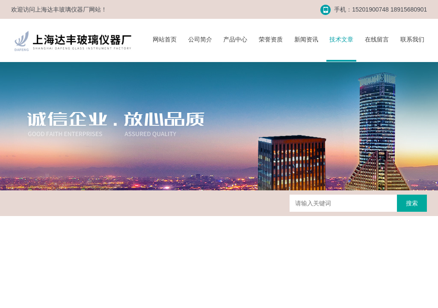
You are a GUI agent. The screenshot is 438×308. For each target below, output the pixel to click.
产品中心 (235, 39)
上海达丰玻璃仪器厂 (62, 9)
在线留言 (377, 39)
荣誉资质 (271, 39)
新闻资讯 (306, 39)
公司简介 (200, 39)
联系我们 (412, 39)
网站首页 (165, 39)
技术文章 (341, 39)
